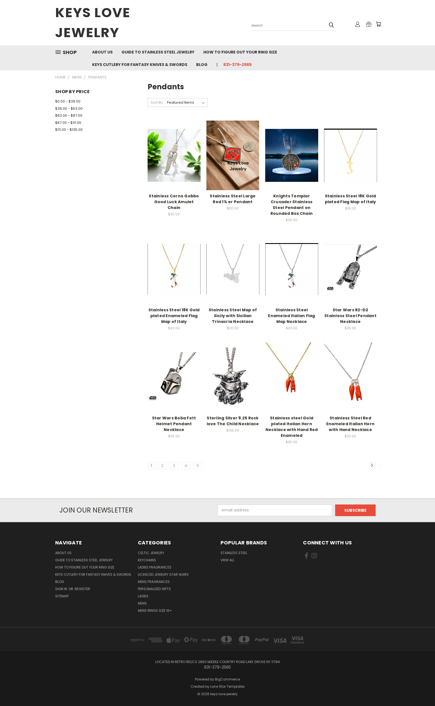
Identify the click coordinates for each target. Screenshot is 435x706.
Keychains (147, 560)
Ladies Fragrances (154, 567)
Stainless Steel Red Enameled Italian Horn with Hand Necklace (350, 423)
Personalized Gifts (154, 589)
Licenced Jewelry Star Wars (163, 574)
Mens (142, 603)
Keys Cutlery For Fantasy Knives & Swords (139, 64)
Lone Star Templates (227, 686)
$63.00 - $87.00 (68, 115)
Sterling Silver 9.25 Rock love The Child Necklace (233, 421)
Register (82, 589)
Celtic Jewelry (151, 552)
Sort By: (157, 102)
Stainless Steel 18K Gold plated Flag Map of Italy (350, 199)
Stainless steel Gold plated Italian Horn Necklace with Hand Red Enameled (291, 426)
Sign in (61, 589)
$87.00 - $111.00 (68, 122)
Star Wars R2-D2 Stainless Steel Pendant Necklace (350, 315)
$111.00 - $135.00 (69, 129)
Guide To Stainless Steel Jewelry (158, 52)
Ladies (143, 596)
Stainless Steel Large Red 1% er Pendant (233, 199)
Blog (202, 64)
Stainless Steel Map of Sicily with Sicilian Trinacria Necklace (233, 315)
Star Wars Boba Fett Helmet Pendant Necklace (174, 423)
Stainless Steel (234, 552)
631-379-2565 (237, 64)
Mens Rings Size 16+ (155, 610)
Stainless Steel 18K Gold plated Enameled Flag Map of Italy (174, 315)
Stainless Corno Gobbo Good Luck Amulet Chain (174, 201)
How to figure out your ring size (240, 52)
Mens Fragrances (154, 581)
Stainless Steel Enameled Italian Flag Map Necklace (291, 315)
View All (227, 560)
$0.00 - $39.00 (67, 101)
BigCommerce (227, 679)
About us (102, 52)
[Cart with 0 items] (378, 24)
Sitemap (62, 596)
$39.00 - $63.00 (69, 108)
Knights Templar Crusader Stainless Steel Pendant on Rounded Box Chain (291, 204)
